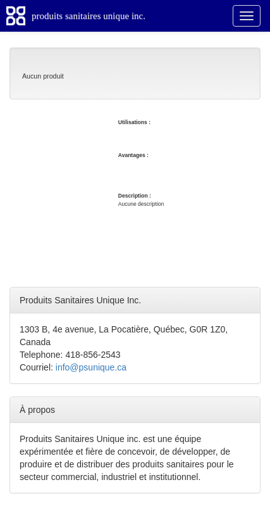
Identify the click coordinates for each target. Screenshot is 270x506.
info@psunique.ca (91, 367)
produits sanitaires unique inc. (88, 16)
